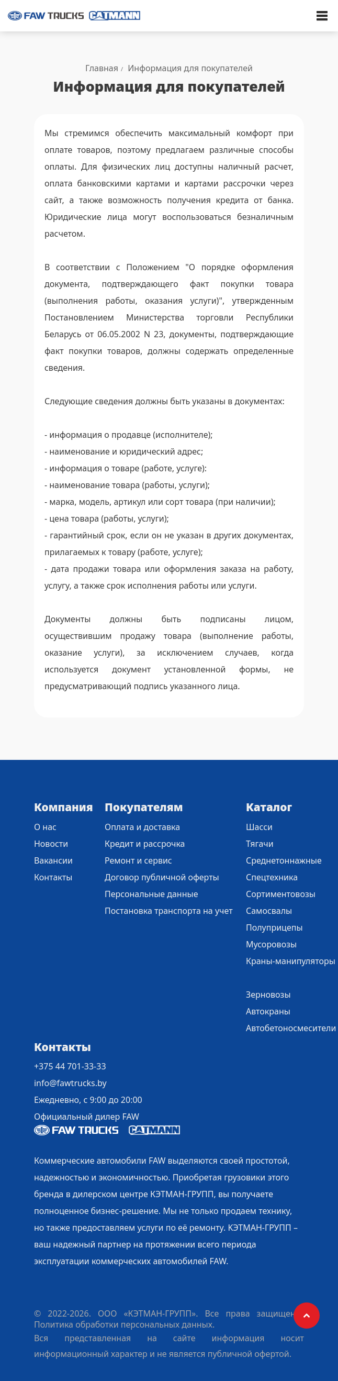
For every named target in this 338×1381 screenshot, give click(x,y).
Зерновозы (268, 994)
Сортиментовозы (281, 894)
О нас (45, 827)
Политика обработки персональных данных (123, 1324)
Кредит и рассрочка (145, 843)
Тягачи (260, 843)
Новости (51, 843)
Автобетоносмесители (291, 1028)
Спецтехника (272, 877)
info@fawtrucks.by (70, 1083)
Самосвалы (269, 910)
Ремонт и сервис (138, 860)
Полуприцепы (274, 927)
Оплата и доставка (142, 827)
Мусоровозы (271, 944)
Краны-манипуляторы (290, 961)
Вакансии (53, 860)
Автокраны (268, 1011)
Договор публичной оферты (162, 877)
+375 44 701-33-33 (70, 1066)
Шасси (259, 827)
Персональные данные (151, 894)
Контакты (53, 877)
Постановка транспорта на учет (169, 910)
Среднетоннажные (284, 860)
